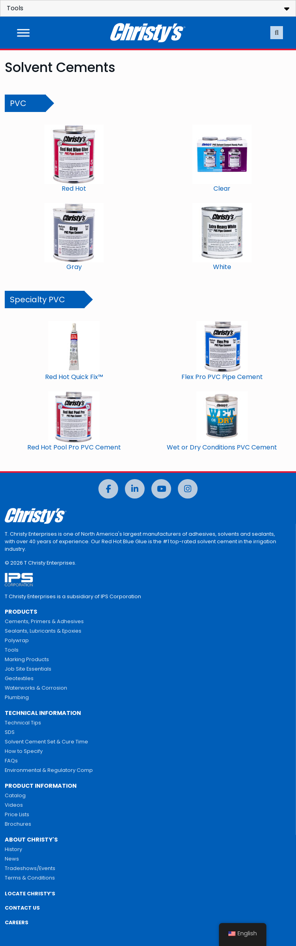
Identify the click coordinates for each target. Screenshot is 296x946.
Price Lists (17, 814)
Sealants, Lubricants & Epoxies (43, 631)
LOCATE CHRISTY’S (30, 893)
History (13, 849)
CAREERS (16, 922)
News (12, 858)
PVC (18, 103)
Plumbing (17, 697)
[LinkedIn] (135, 489)
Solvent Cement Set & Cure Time (46, 741)
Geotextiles (19, 678)
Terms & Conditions (30, 877)
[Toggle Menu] (23, 32)
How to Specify (24, 751)
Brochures (18, 824)
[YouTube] (161, 489)
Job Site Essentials (28, 668)
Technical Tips (23, 722)
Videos (14, 805)
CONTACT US (22, 907)
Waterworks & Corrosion (36, 687)
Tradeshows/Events (30, 868)
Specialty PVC (37, 299)
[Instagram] (188, 489)
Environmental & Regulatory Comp (49, 770)
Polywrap (17, 640)
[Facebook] (108, 489)
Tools (12, 649)
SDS (10, 732)
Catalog (15, 795)
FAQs (11, 760)
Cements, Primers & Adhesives (44, 621)
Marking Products (27, 659)
